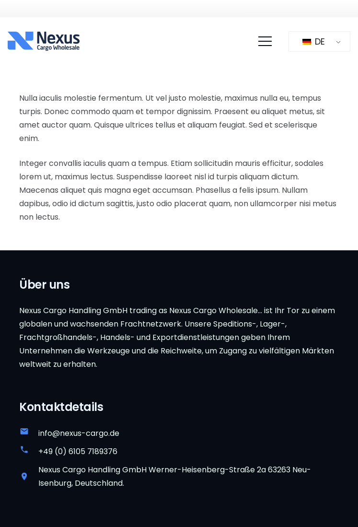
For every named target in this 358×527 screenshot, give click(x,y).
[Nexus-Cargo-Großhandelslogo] (44, 41)
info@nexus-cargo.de (78, 433)
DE (313, 41)
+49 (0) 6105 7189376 (77, 451)
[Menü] (265, 41)
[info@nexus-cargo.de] (28, 433)
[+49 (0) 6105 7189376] (28, 451)
